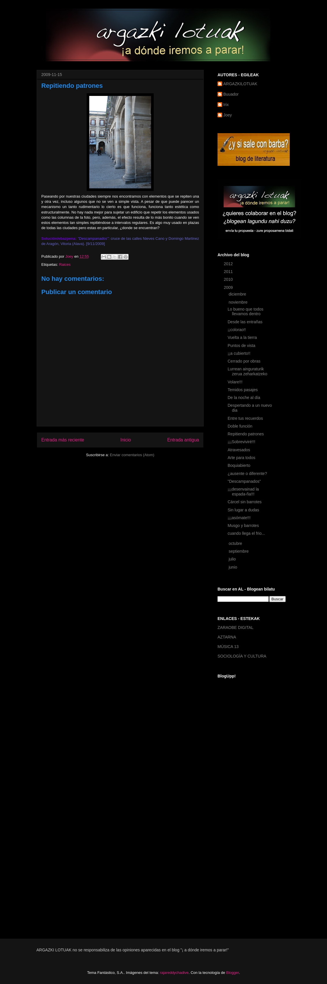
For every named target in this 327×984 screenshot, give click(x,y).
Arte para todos (241, 457)
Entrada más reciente (62, 439)
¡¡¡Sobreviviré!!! (241, 441)
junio (233, 567)
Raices (64, 264)
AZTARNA (227, 637)
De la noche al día (244, 397)
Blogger (232, 972)
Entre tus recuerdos (245, 418)
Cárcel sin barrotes (245, 502)
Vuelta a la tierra (242, 337)
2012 (229, 263)
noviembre (238, 302)
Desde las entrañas (245, 322)
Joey (227, 115)
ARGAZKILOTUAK (240, 83)
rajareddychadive (174, 972)
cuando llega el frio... (246, 533)
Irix (226, 104)
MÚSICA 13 (228, 646)
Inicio (125, 439)
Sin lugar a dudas (243, 510)
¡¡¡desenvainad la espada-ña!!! (243, 491)
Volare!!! (235, 382)
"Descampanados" (244, 481)
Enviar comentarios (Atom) (132, 455)
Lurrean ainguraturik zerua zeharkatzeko (247, 371)
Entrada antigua (183, 439)
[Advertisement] (241, 837)
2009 (229, 287)
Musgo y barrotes (243, 525)
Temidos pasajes (243, 389)
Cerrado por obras (244, 361)
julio (232, 559)
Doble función (240, 426)
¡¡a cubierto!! (239, 353)
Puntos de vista (241, 345)
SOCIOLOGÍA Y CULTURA (242, 656)
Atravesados (239, 450)
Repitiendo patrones (246, 434)
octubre (235, 543)
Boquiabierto (239, 465)
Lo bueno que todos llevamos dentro (245, 311)
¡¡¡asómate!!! (239, 517)
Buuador (231, 94)
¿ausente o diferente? (247, 473)
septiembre (239, 551)
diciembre (237, 294)
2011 (229, 271)
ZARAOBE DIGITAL (235, 627)
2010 (229, 279)
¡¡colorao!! (237, 329)
